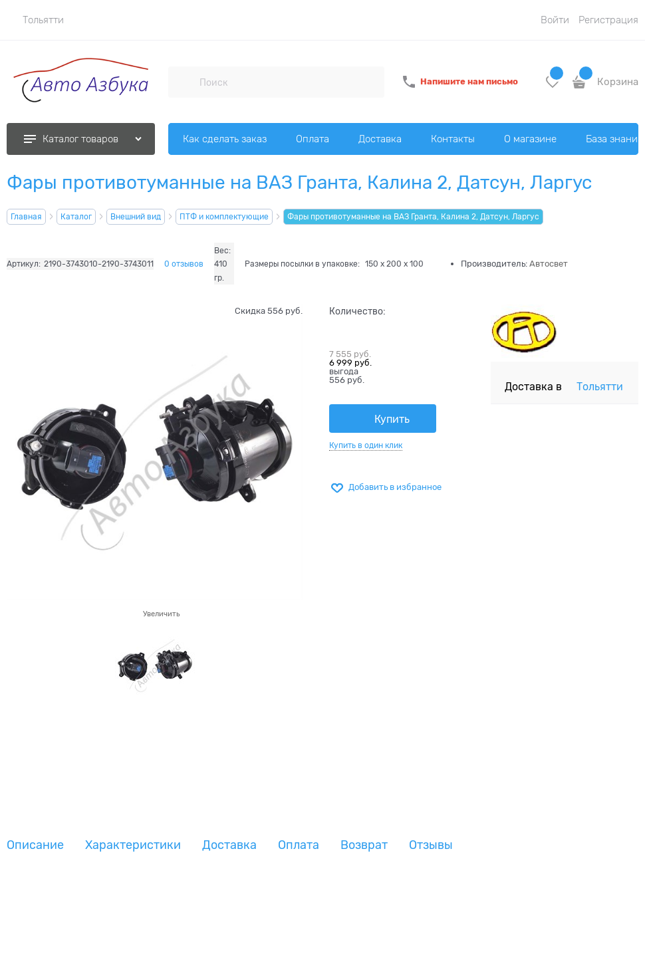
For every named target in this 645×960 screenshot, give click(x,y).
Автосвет (548, 264)
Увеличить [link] (161, 614)
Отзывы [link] (431, 845)
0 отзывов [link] (183, 264)
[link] (35, 20)
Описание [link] (35, 845)
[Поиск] (183, 82)
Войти (555, 20)
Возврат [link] (364, 845)
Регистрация (608, 20)
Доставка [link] (229, 845)
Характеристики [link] (133, 845)
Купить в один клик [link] (365, 445)
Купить (392, 419)
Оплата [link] (298, 845)
